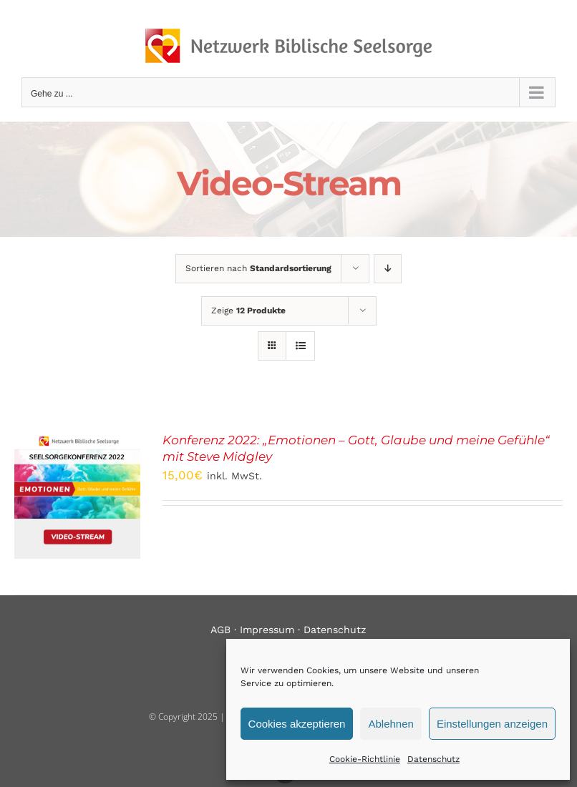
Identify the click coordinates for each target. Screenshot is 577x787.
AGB (220, 629)
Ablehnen (390, 724)
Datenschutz (433, 759)
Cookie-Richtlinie (364, 759)
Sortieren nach (258, 268)
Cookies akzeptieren (297, 724)
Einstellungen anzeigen (492, 724)
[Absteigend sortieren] (388, 268)
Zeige (248, 310)
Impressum (267, 629)
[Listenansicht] (300, 346)
